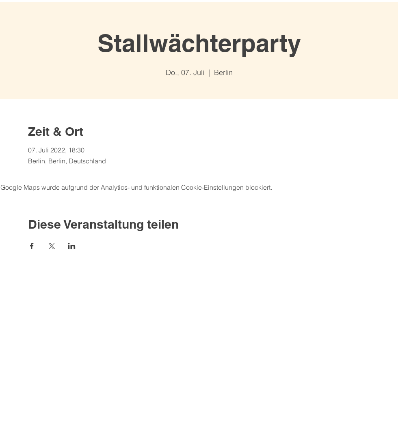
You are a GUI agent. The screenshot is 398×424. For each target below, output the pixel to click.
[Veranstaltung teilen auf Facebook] (32, 246)
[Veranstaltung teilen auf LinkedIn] (72, 246)
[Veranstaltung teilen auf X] (52, 246)
